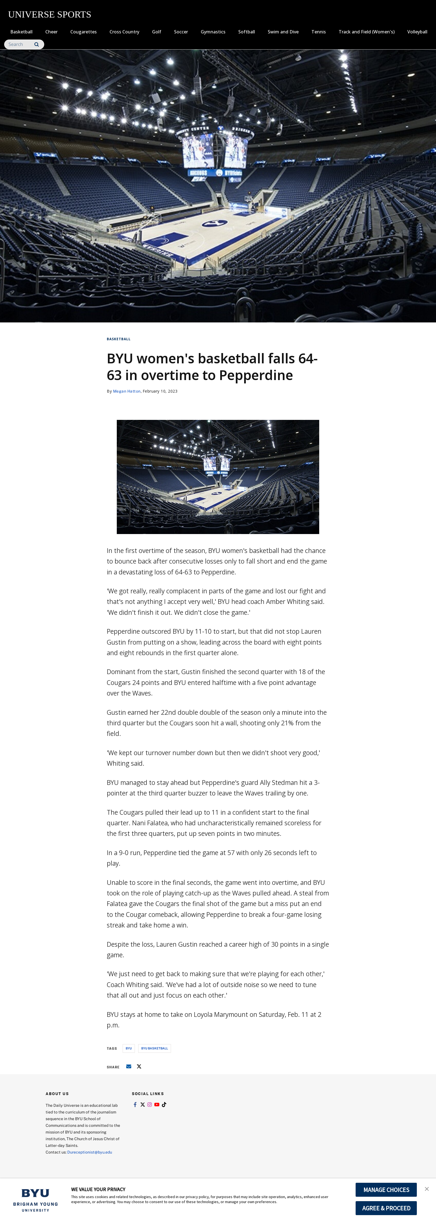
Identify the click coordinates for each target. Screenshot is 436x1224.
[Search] (24, 44)
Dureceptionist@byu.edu (89, 1152)
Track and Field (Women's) (367, 32)
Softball (246, 32)
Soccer (181, 32)
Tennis (318, 32)
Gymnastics (213, 32)
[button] (426, 1188)
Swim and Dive (283, 32)
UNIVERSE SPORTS (49, 14)
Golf (156, 32)
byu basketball (154, 1048)
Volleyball (417, 32)
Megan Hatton (127, 391)
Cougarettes (83, 32)
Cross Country (124, 32)
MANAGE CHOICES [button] (386, 1190)
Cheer (51, 32)
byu (129, 1048)
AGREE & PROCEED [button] (386, 1208)
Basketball (21, 32)
